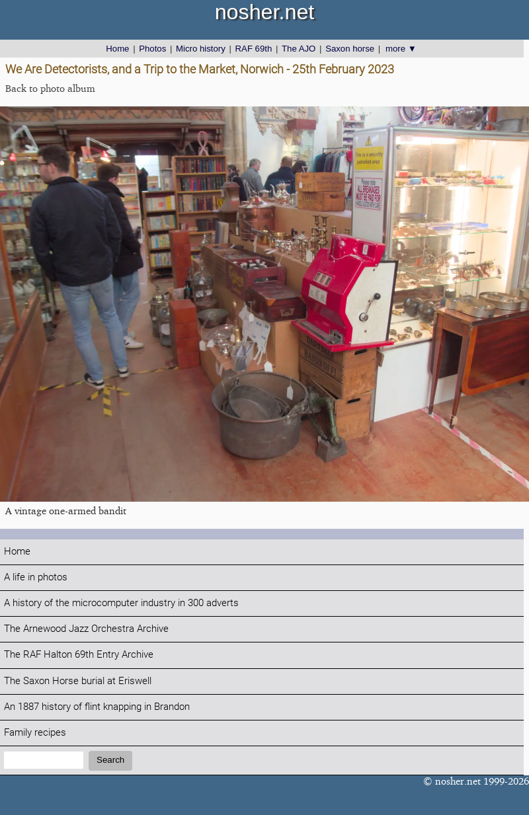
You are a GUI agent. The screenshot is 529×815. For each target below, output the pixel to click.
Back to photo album (50, 88)
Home (117, 49)
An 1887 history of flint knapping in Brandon (97, 707)
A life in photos (35, 577)
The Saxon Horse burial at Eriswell (77, 681)
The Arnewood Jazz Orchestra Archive (86, 629)
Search (110, 760)
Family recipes (35, 732)
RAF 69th (253, 49)
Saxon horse (349, 49)
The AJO (298, 49)
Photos (152, 49)
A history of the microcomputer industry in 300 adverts (121, 603)
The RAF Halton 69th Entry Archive (78, 654)
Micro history (200, 49)
